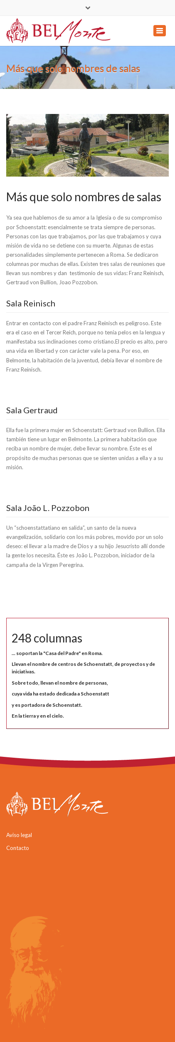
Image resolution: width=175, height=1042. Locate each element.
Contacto (17, 848)
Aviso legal (19, 835)
